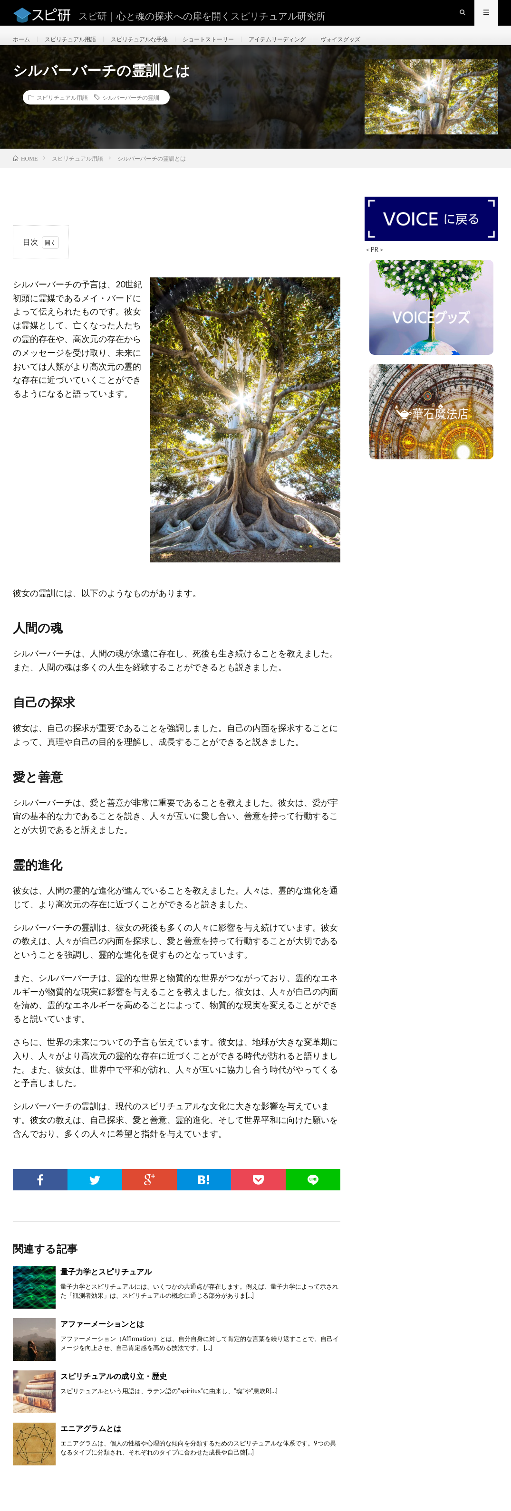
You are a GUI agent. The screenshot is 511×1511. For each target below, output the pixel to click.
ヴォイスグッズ (382, 47)
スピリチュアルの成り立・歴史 (113, 1392)
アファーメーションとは (102, 1340)
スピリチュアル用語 (77, 47)
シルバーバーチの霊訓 (130, 114)
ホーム (23, 47)
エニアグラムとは (90, 1445)
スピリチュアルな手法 (155, 47)
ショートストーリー (233, 47)
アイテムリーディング (311, 47)
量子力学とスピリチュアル (106, 1288)
